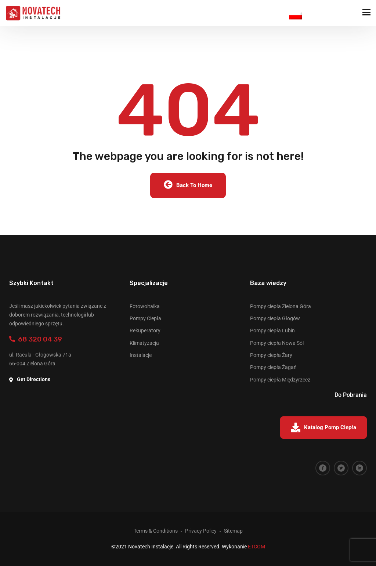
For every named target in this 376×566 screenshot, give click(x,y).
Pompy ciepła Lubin (272, 330)
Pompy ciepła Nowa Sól (277, 343)
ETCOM (256, 546)
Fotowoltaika (145, 306)
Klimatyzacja (144, 343)
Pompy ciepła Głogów (275, 318)
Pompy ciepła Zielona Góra (280, 306)
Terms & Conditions (156, 531)
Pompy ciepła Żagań (273, 367)
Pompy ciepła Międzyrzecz (280, 380)
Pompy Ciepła (145, 318)
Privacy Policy (201, 531)
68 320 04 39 (35, 339)
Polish (295, 15)
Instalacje (141, 355)
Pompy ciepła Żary (271, 355)
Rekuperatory (145, 330)
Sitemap (233, 531)
